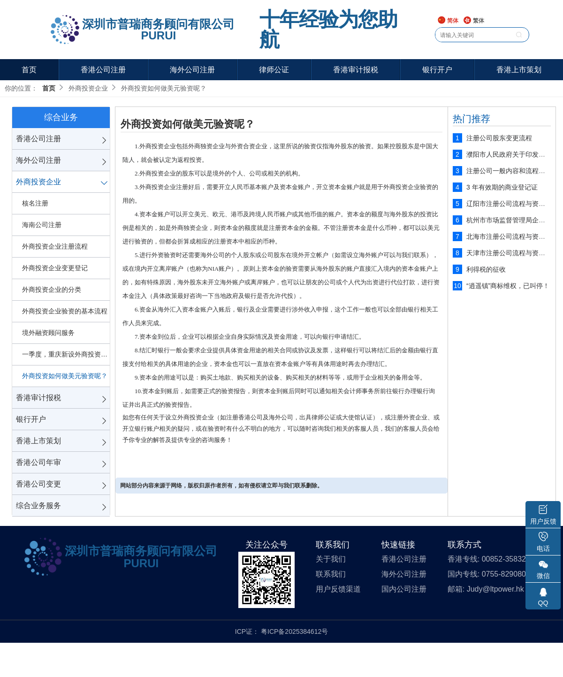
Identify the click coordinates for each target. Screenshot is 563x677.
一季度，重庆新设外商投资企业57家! (66, 354)
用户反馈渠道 (338, 589)
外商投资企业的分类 (51, 289)
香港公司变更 (38, 484)
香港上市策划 (518, 70)
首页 (29, 70)
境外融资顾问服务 (48, 332)
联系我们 (331, 574)
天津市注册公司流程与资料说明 (512, 253)
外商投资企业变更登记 (55, 268)
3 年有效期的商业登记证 (502, 187)
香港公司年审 (38, 462)
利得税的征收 (486, 269)
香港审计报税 (355, 70)
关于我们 (331, 559)
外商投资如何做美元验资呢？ (64, 376)
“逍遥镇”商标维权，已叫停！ (507, 285)
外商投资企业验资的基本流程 (64, 311)
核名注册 (35, 203)
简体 (447, 20)
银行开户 (437, 70)
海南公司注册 (41, 224)
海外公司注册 (192, 70)
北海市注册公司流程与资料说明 (512, 236)
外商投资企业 (38, 182)
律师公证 (274, 70)
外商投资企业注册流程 (55, 246)
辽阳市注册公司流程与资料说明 (512, 203)
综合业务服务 (38, 506)
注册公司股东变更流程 (499, 138)
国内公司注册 (403, 589)
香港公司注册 (103, 70)
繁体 (473, 20)
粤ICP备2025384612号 (294, 631)
